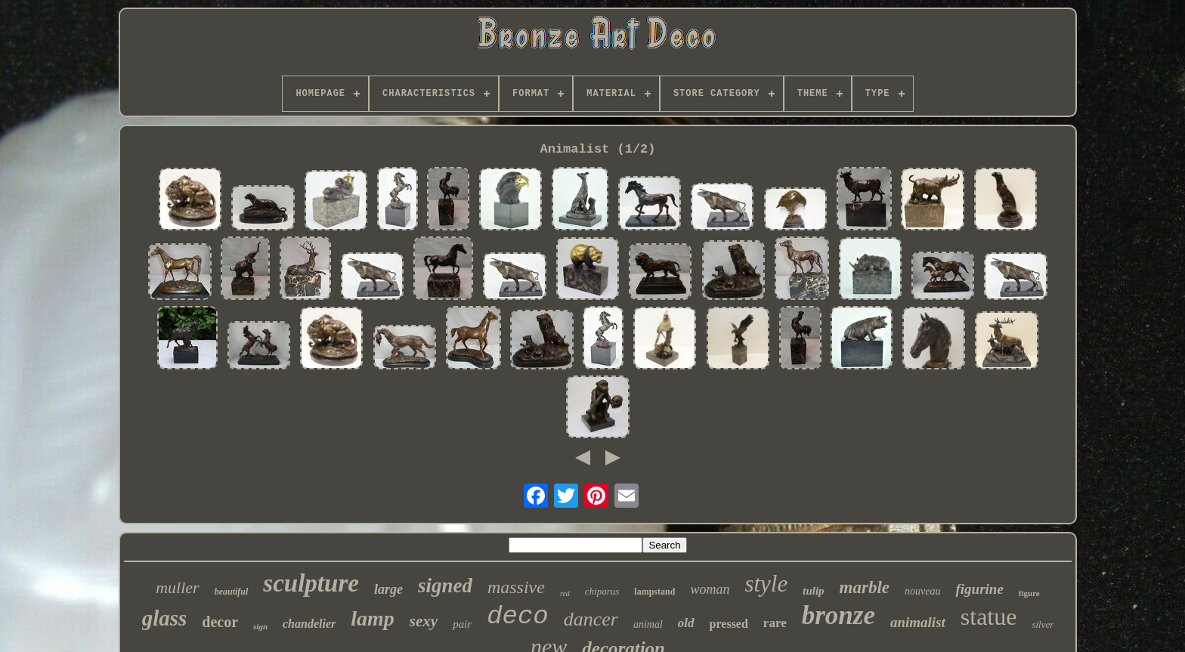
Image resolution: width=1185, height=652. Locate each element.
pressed (729, 623)
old (686, 623)
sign (260, 626)
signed (445, 585)
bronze (838, 615)
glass (164, 618)
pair (462, 624)
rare (775, 623)
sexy (424, 621)
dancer (591, 619)
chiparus (602, 591)
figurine (979, 589)
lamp (372, 618)
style (765, 583)
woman (709, 589)
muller (177, 587)
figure (1029, 593)
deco (518, 616)
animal (648, 624)
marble (865, 587)
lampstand (654, 591)
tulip (813, 591)
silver (1043, 624)
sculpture (311, 583)
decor (220, 621)
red (565, 593)
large (388, 589)
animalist (917, 622)
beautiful (232, 591)
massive (516, 587)
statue (989, 616)
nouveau (922, 591)
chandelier (309, 623)
